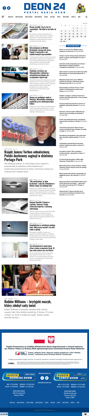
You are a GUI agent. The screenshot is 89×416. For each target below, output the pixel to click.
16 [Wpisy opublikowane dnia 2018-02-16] (77, 34)
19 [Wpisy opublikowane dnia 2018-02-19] (61, 36)
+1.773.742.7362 (29, 387)
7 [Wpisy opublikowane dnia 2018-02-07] (69, 31)
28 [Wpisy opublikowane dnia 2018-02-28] (69, 39)
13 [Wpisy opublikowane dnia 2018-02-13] (65, 34)
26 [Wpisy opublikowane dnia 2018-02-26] (61, 39)
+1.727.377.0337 (65, 384)
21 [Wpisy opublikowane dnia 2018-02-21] (69, 36)
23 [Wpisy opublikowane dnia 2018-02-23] (77, 36)
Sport (58, 17)
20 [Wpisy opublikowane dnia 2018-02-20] (65, 36)
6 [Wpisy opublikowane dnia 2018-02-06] (65, 31)
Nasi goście (66, 17)
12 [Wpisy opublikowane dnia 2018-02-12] (61, 34)
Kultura (52, 17)
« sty (60, 41)
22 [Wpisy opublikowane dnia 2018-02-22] (73, 36)
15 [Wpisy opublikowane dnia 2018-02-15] (73, 34)
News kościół (38, 17)
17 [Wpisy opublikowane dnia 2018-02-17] (81, 34)
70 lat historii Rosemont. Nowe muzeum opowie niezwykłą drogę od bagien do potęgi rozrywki (72, 129)
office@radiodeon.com (44, 373)
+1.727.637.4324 (80, 387)
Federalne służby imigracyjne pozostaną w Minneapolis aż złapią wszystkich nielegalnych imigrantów (72, 65)
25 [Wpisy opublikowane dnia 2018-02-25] (85, 36)
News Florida (28, 17)
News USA (10, 17)
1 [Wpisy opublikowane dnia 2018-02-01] (73, 28)
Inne (79, 17)
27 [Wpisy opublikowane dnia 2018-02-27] (65, 39)
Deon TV (73, 17)
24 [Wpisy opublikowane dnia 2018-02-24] (81, 36)
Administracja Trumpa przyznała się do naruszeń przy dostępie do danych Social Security (71, 193)
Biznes (46, 17)
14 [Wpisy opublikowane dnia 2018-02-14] (69, 34)
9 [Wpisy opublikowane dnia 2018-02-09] (77, 31)
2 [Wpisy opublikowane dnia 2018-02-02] (77, 28)
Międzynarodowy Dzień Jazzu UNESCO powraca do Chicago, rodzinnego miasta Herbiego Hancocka (71, 81)
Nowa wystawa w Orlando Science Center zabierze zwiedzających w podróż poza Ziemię (71, 89)
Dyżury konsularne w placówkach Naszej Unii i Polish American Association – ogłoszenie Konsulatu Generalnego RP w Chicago (73, 183)
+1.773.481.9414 (13, 387)
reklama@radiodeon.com (44, 382)
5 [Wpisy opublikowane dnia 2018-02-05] (61, 31)
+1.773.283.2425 (29, 384)
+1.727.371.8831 (65, 387)
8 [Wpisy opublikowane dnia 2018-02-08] (73, 31)
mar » (64, 41)
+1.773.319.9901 (13, 384)
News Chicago (19, 17)
